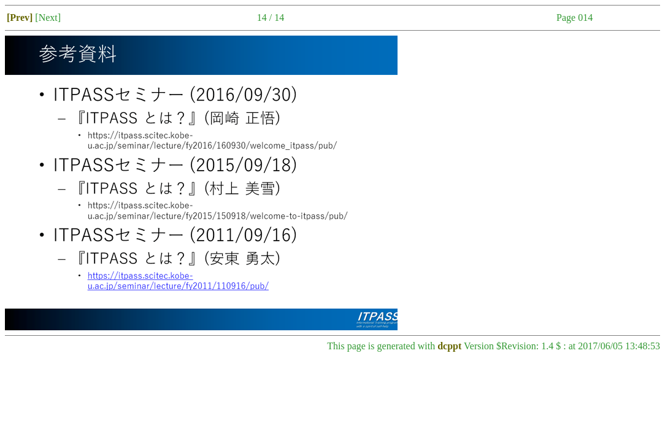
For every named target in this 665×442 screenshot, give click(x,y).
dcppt (449, 346)
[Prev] (20, 17)
